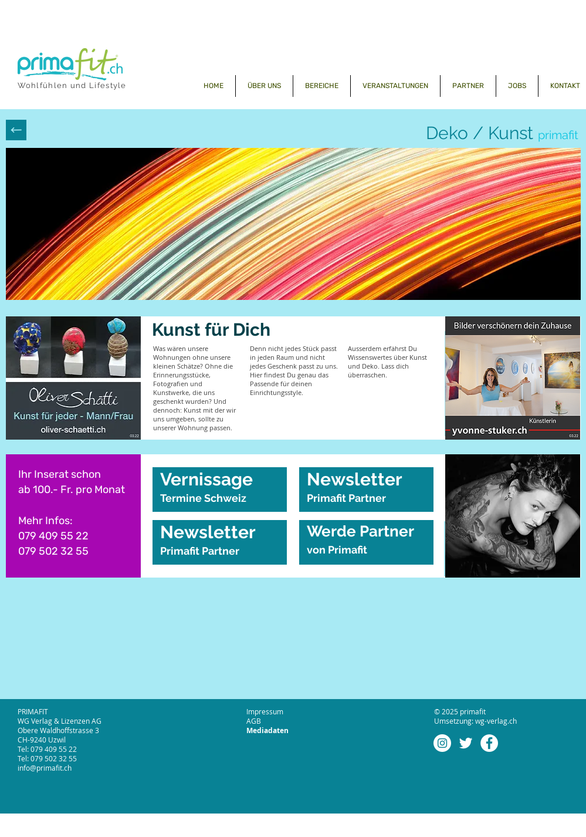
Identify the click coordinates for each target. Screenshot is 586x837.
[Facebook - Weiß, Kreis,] (489, 743)
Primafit (349, 550)
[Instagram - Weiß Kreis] (442, 743)
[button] (321, 86)
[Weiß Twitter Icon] (466, 743)
